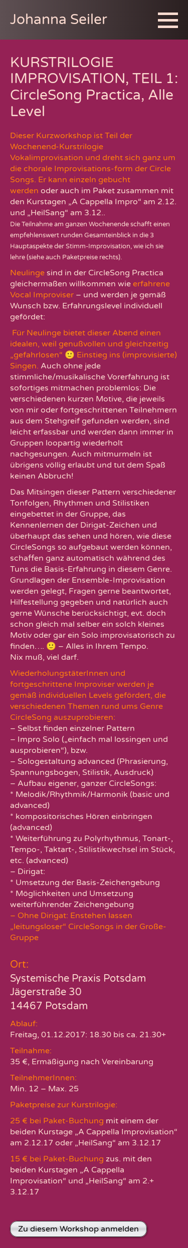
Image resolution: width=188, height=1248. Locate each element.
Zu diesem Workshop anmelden (78, 1229)
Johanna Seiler (58, 19)
